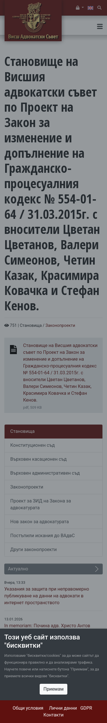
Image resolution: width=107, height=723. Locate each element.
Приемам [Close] (53, 689)
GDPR (86, 708)
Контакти (53, 715)
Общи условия (28, 708)
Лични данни (63, 708)
